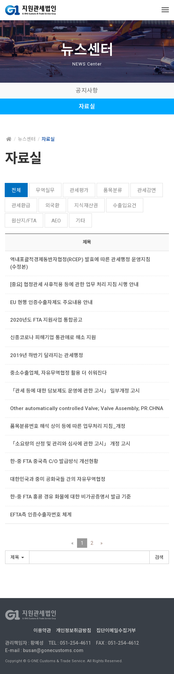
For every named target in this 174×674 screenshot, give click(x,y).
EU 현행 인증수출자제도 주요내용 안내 (51, 302)
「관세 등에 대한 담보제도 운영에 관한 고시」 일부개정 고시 (75, 391)
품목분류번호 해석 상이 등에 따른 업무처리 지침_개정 (67, 426)
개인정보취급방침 (73, 630)
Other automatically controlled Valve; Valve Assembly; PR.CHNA (89, 408)
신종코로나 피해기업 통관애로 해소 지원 (53, 337)
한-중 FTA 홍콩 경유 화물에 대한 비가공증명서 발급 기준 (70, 497)
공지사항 (87, 90)
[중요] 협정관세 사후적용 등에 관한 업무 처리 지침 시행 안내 (74, 284)
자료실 (87, 106)
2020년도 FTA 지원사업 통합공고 (46, 320)
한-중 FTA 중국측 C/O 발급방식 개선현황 (56, 461)
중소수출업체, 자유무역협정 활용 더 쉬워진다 (58, 373)
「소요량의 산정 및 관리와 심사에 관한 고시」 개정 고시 (72, 444)
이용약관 (42, 630)
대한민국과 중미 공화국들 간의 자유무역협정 (57, 479)
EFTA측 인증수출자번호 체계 (41, 515)
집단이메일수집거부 (116, 630)
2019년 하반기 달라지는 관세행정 (46, 355)
